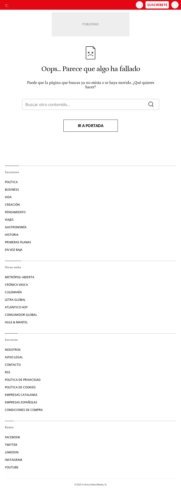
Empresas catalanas (21, 395)
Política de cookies (20, 387)
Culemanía (13, 292)
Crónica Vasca (16, 285)
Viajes (9, 220)
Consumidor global (21, 315)
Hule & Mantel (16, 322)
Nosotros (13, 350)
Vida (8, 197)
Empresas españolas (21, 402)
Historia (11, 235)
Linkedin (11, 452)
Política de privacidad (23, 380)
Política (11, 182)
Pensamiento (15, 212)
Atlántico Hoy (16, 307)
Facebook (12, 437)
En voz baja (13, 250)
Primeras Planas (18, 242)
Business (12, 190)
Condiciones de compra (24, 410)
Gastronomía (15, 227)
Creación (12, 205)
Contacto (13, 365)
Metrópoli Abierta (19, 277)
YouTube (11, 467)
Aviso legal (14, 357)
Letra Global (15, 300)
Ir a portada (90, 125)
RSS (7, 372)
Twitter (11, 445)
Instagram (13, 460)
